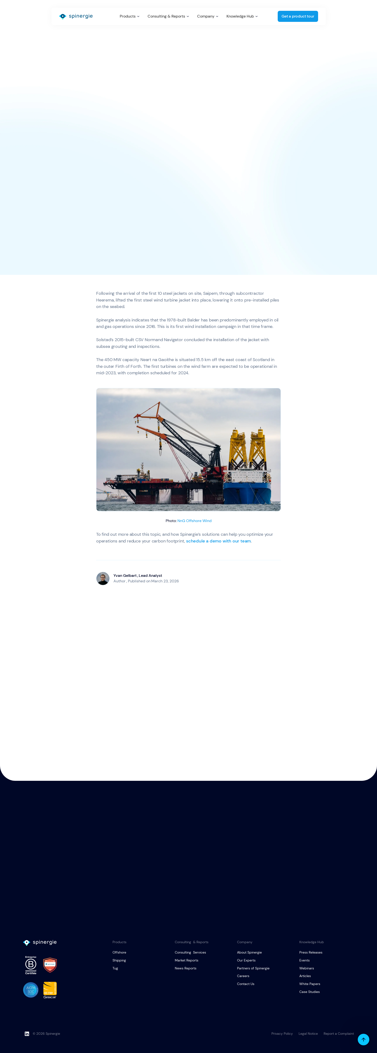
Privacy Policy (282, 1033)
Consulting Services (190, 952)
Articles (305, 976)
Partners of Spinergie (253, 968)
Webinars (306, 968)
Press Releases (310, 952)
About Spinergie (249, 952)
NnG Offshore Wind (194, 520)
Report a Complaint (339, 1033)
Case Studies (309, 992)
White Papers (309, 984)
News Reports (185, 968)
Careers (243, 976)
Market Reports (186, 960)
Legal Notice (308, 1033)
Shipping (119, 960)
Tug (115, 968)
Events (304, 960)
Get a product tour (298, 16)
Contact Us (245, 984)
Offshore (119, 952)
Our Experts (246, 960)
